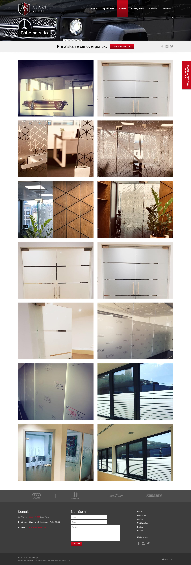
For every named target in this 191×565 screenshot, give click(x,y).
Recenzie (166, 8)
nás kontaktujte (122, 47)
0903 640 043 (34, 517)
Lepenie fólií (108, 8)
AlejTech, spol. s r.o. (62, 560)
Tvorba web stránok (25, 560)
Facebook (162, 46)
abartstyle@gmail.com (37, 527)
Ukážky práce (137, 8)
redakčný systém (41, 560)
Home (94, 8)
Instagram (167, 46)
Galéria (122, 8)
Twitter (171, 46)
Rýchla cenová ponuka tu (186, 75)
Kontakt (153, 8)
